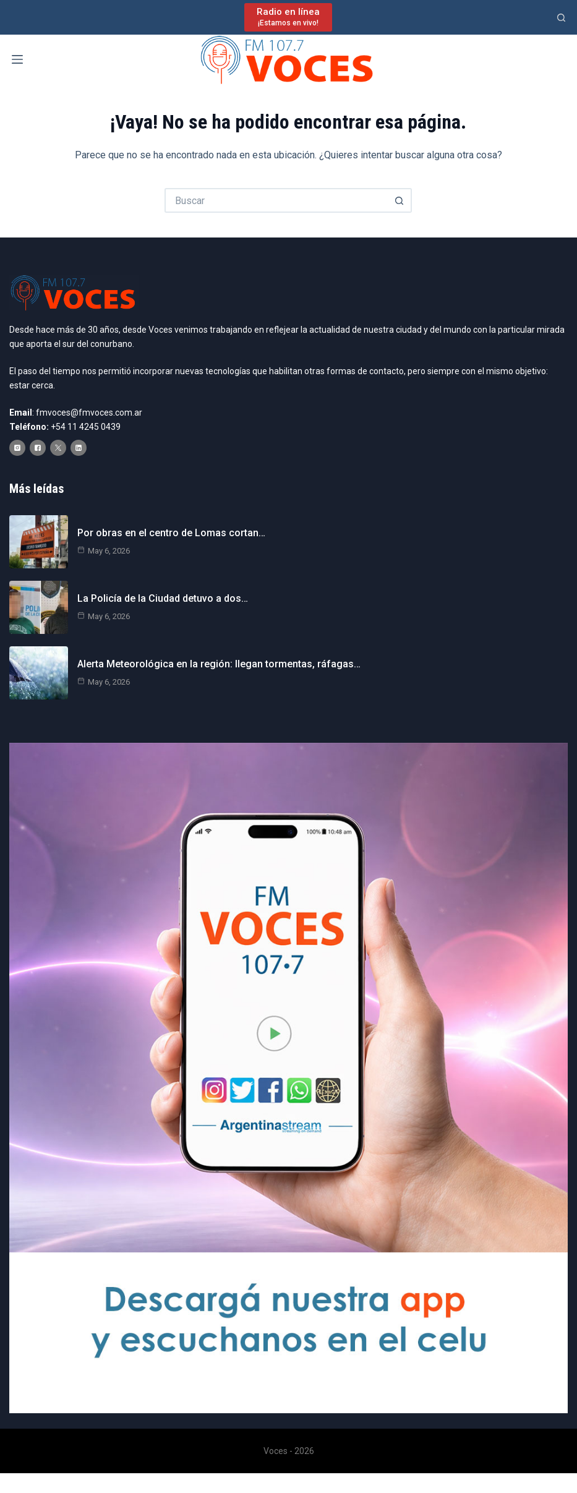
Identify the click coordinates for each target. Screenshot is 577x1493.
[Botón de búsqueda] (399, 200)
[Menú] (17, 59)
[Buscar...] (276, 200)
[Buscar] (561, 18)
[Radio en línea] (288, 17)
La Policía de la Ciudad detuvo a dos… (162, 598)
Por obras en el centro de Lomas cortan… (171, 533)
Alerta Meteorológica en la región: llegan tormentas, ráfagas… (219, 664)
